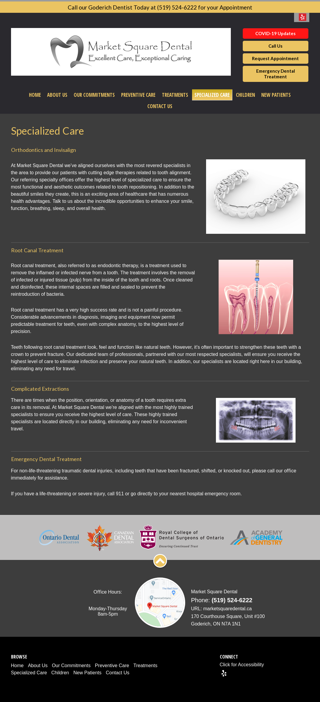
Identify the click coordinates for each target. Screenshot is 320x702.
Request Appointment (275, 58)
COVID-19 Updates (275, 33)
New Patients (276, 94)
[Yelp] (224, 673)
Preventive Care (138, 94)
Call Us (275, 46)
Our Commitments (94, 94)
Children (245, 94)
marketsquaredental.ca (227, 608)
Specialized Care (212, 94)
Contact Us (159, 106)
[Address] (228, 620)
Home (35, 94)
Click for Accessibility (242, 664)
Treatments (175, 94)
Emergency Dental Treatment (275, 73)
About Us (57, 94)
